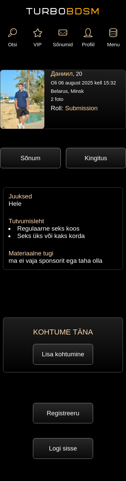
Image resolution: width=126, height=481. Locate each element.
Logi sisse (63, 448)
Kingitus (96, 158)
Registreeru (63, 413)
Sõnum (30, 158)
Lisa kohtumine (63, 354)
